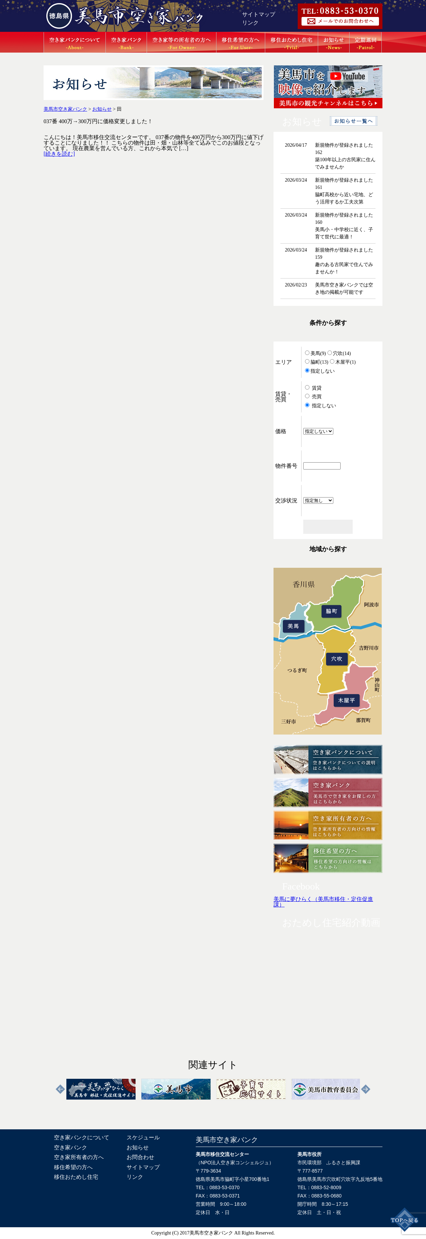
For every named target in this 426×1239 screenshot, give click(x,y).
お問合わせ (140, 1157)
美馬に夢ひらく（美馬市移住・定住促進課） (323, 902)
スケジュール (143, 1137)
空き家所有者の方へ (79, 1157)
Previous (60, 1089)
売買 (313, 396)
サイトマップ (258, 14)
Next (365, 1089)
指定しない (320, 371)
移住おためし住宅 (76, 1177)
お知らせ (138, 1147)
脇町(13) (316, 362)
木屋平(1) (342, 362)
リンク (250, 23)
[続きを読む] (59, 154)
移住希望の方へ (73, 1167)
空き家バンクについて (81, 1137)
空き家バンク (70, 1147)
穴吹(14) (339, 353)
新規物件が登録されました (344, 145)
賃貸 (313, 388)
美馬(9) (315, 353)
